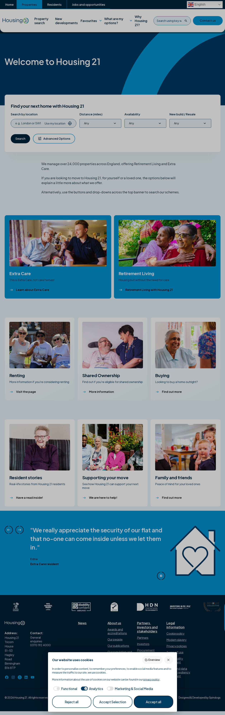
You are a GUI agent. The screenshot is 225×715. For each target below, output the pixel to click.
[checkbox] (64, 688)
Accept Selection (112, 702)
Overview (152, 660)
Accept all (153, 702)
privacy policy (151, 679)
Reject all (71, 702)
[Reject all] (168, 659)
